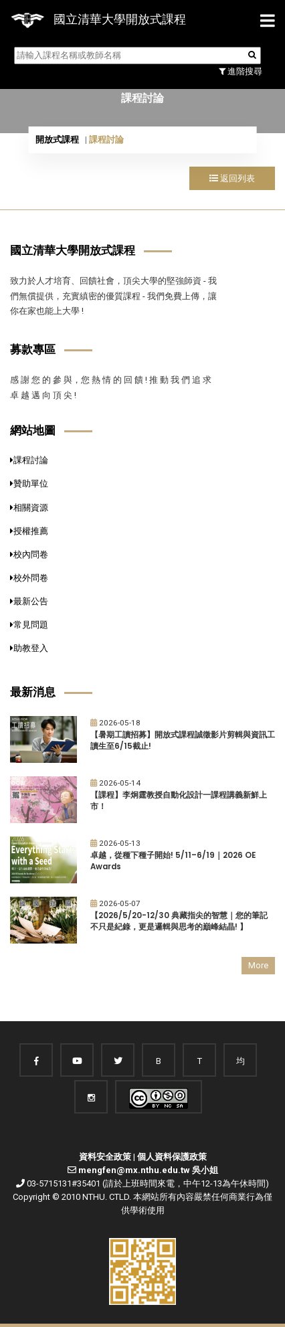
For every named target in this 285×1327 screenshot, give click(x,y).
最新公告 (29, 601)
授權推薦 (29, 531)
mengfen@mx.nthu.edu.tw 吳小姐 (148, 1170)
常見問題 (29, 625)
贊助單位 (29, 483)
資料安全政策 (105, 1157)
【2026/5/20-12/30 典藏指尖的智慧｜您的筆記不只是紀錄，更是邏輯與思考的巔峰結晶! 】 (179, 921)
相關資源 (29, 508)
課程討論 (29, 460)
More (258, 965)
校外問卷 (29, 578)
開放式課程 (57, 140)
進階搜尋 (240, 71)
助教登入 (29, 648)
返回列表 (232, 178)
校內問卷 (29, 554)
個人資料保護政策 (172, 1157)
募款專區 (33, 349)
